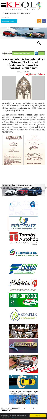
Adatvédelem (28, 409)
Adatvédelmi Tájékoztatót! (22, 13)
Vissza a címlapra (37, 74)
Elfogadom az (16, 13)
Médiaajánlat (6, 410)
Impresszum (16, 409)
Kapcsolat (5, 409)
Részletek (13, 417)
